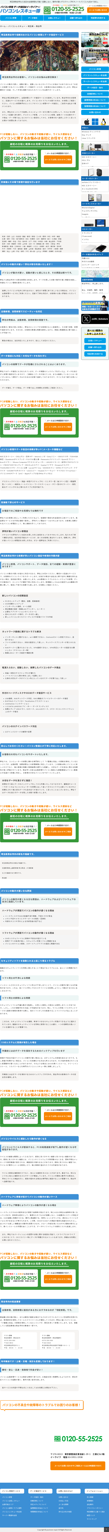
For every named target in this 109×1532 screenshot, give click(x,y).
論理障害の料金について (39, 1508)
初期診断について (36, 1501)
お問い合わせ (63, 1497)
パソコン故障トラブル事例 (12, 1508)
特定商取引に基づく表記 (96, 1512)
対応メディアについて (38, 1504)
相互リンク (91, 1515)
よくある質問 (63, 1504)
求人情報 (90, 1497)
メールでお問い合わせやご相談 (58, 160)
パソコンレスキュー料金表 (12, 1512)
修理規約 (90, 1501)
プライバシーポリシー (95, 1508)
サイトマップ (92, 1519)
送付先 (61, 1508)
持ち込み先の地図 (65, 1512)
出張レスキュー (54, 18)
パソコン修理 (10, 18)
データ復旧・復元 (36, 1497)
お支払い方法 (63, 1501)
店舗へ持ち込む (76, 18)
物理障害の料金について (39, 1512)
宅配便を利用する (98, 18)
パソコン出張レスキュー (11, 1501)
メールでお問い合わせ (98, 10)
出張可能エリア (7, 1504)
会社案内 (90, 1504)
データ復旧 (32, 18)
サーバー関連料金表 (9, 1515)
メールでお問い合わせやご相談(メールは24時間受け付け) (77, 1466)
